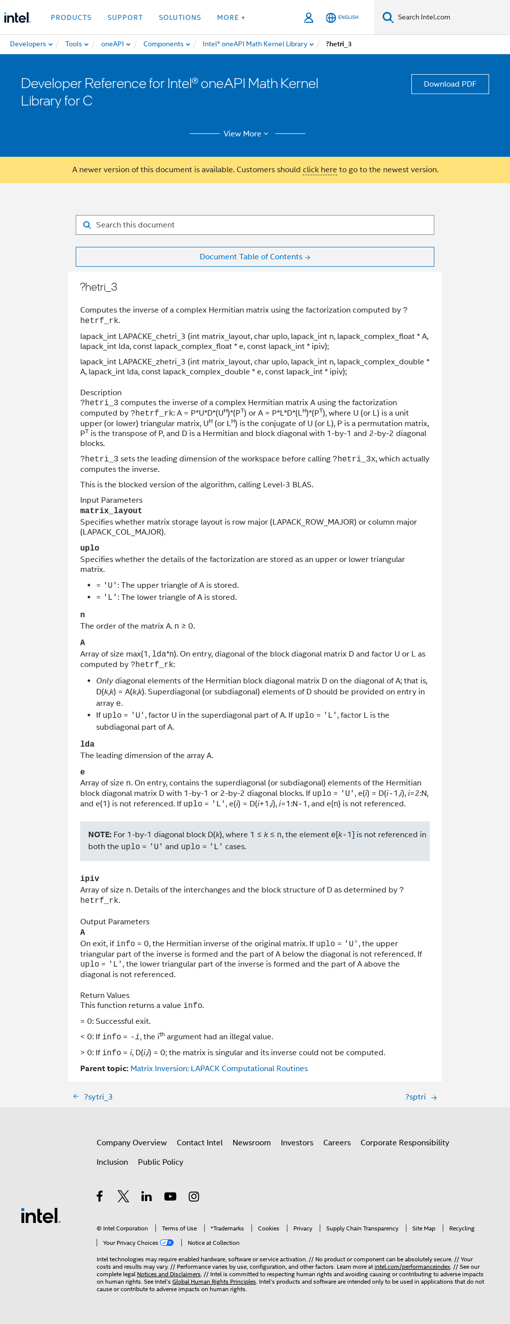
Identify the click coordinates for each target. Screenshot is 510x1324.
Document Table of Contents (251, 257)
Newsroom (252, 1143)
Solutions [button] (180, 17)
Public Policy (160, 1162)
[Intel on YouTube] (171, 1198)
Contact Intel (200, 1143)
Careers (337, 1143)
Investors (297, 1143)
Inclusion (112, 1162)
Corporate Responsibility (405, 1143)
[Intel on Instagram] (194, 1198)
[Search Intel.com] (452, 17)
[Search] (388, 17)
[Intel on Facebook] (100, 1198)
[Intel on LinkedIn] (147, 1198)
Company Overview (132, 1143)
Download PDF (450, 84)
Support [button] (125, 17)
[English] (342, 17)
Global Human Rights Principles (214, 1281)
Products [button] (71, 17)
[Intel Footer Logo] (41, 1215)
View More (248, 134)
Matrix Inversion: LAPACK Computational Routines (219, 1069)
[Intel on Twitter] (123, 1198)
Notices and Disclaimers (169, 1274)
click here (320, 170)
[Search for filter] (255, 225)
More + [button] (231, 17)
